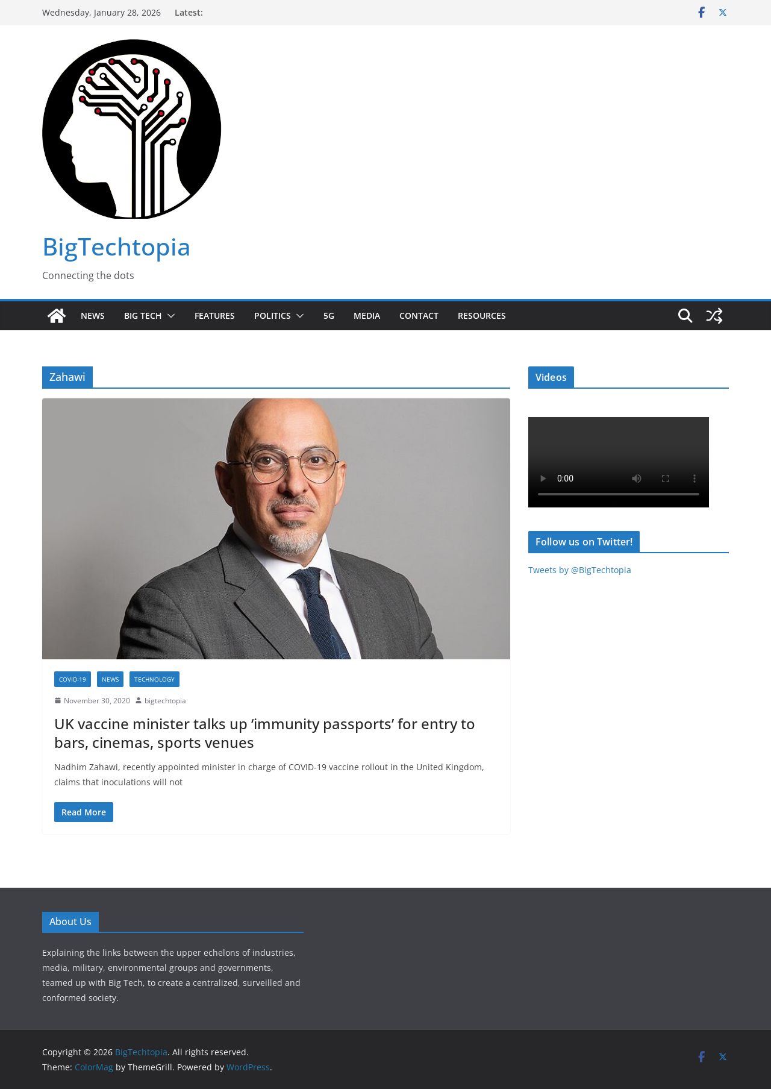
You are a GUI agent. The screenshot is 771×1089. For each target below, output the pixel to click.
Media (367, 315)
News (93, 315)
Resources (482, 315)
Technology (154, 679)
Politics (272, 315)
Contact (419, 315)
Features (215, 315)
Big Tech (143, 315)
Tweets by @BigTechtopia (579, 570)
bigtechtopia (165, 700)
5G (328, 315)
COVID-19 (72, 679)
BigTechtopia (116, 246)
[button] (168, 315)
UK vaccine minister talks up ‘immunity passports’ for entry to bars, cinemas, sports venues (264, 733)
